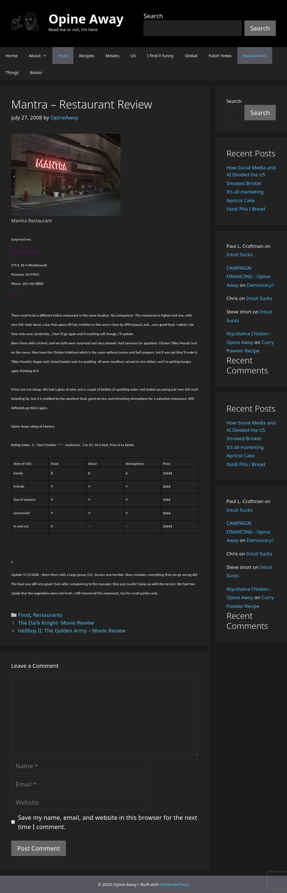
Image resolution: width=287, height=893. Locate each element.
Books (36, 72)
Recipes (86, 55)
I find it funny (160, 55)
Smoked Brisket (243, 183)
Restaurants (255, 55)
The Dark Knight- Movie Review (56, 622)
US (133, 55)
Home (12, 55)
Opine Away (86, 18)
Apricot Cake (240, 200)
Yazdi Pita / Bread (245, 209)
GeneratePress (174, 884)
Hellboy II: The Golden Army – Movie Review (71, 630)
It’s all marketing (245, 191)
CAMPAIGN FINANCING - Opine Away (248, 276)
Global (191, 55)
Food (63, 55)
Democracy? (260, 285)
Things (12, 72)
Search (153, 15)
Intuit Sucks (239, 254)
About (41, 55)
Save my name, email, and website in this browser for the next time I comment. (107, 822)
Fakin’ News (220, 55)
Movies (112, 55)
